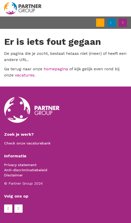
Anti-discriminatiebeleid (25, 170)
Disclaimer (13, 175)
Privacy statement (20, 165)
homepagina (56, 68)
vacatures (24, 75)
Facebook (8, 208)
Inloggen (115, 22)
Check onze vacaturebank (27, 143)
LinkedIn (18, 208)
